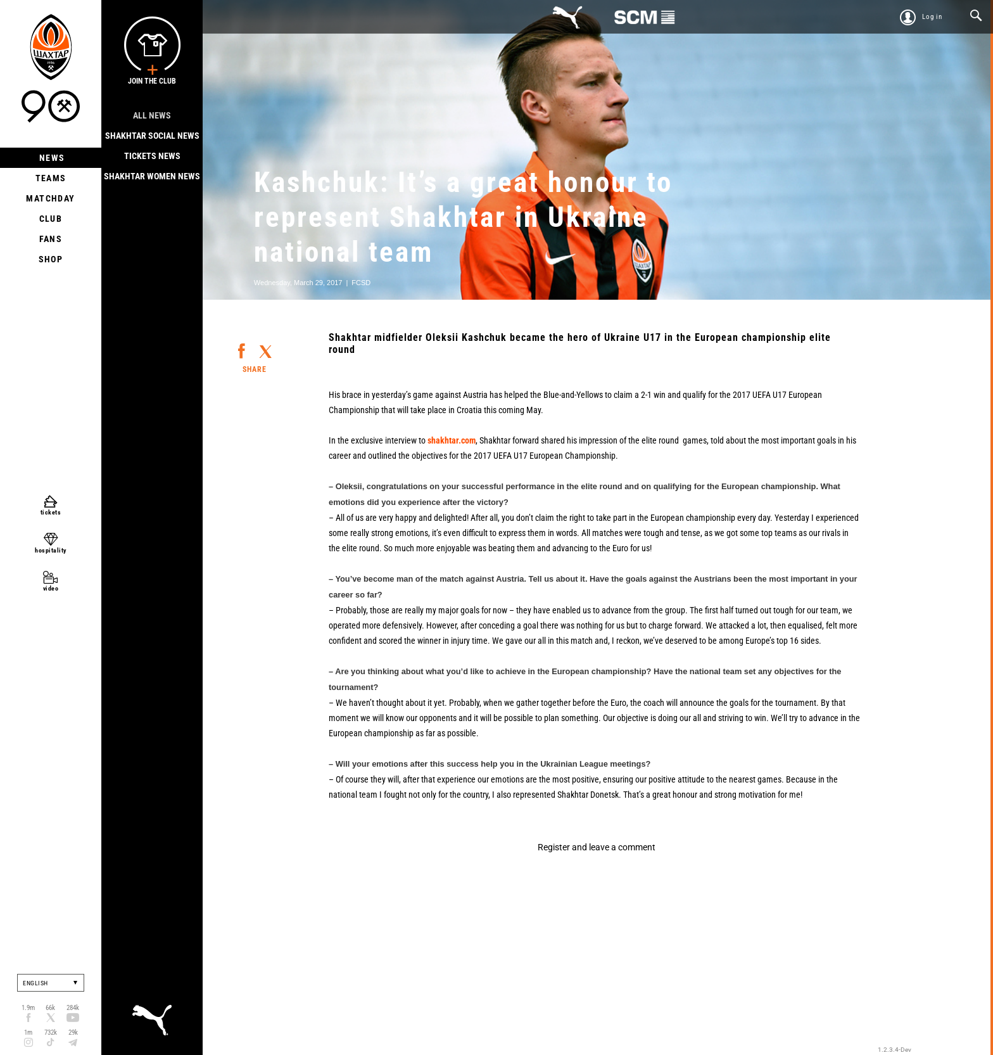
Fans (51, 239)
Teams (50, 178)
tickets (51, 512)
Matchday (50, 198)
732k (50, 1032)
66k (50, 1008)
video (51, 588)
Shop (51, 259)
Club (51, 219)
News (51, 158)
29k (73, 1032)
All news (152, 115)
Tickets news (152, 156)
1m (28, 1032)
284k (72, 1008)
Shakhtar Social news (152, 136)
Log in (932, 17)
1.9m (28, 1008)
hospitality (50, 550)
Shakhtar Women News (152, 176)
